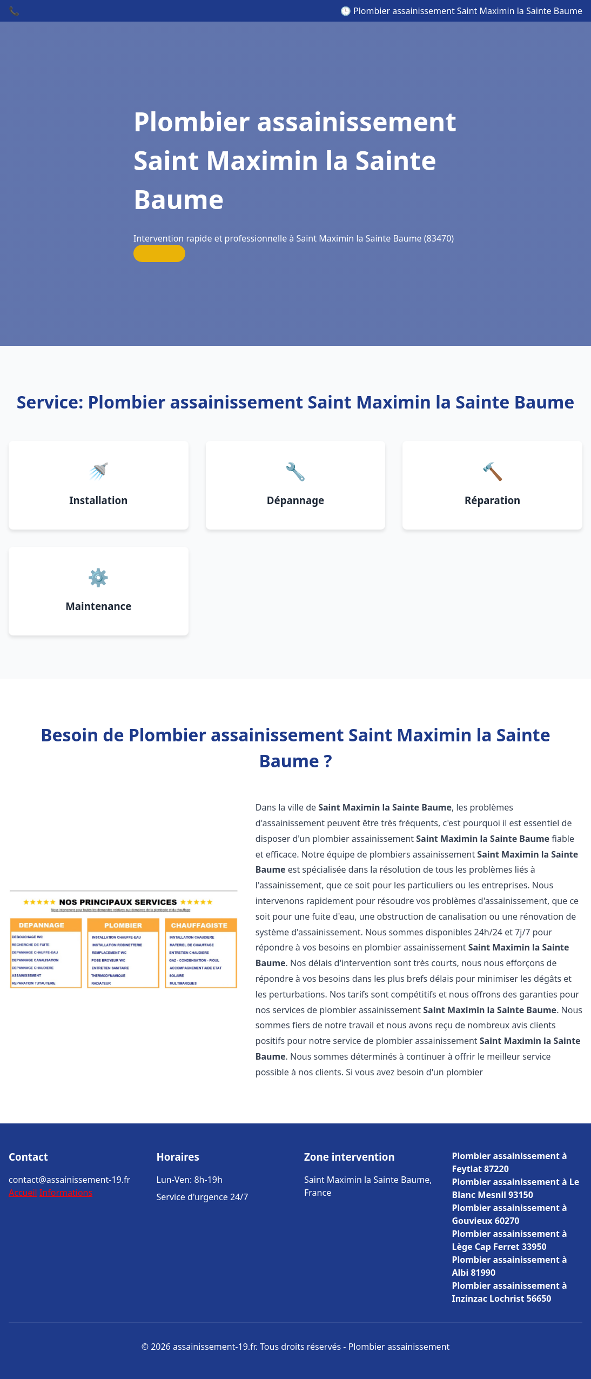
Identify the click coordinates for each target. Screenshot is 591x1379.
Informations (65, 1193)
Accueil (23, 1193)
